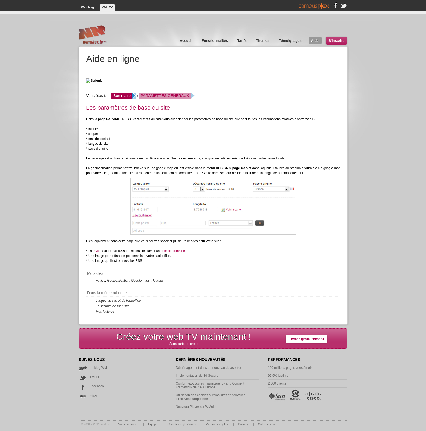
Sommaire (122, 95)
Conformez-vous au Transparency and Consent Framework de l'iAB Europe (210, 385)
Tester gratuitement (306, 339)
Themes (263, 41)
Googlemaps (140, 280)
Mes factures (105, 311)
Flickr (88, 395)
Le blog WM (93, 368)
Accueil (186, 41)
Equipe (153, 424)
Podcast (157, 280)
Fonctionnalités (215, 41)
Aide (315, 41)
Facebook (91, 386)
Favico (100, 280)
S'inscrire (336, 41)
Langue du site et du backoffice (118, 301)
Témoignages (290, 41)
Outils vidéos (266, 424)
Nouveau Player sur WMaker (196, 407)
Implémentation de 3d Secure (197, 375)
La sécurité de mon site (112, 306)
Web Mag (88, 7)
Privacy (243, 424)
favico (97, 251)
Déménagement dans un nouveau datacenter (208, 368)
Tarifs (242, 41)
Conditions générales (181, 424)
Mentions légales (217, 424)
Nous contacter (128, 424)
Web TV (107, 7)
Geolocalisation (118, 280)
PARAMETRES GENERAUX (165, 95)
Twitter (89, 377)
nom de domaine (173, 251)
